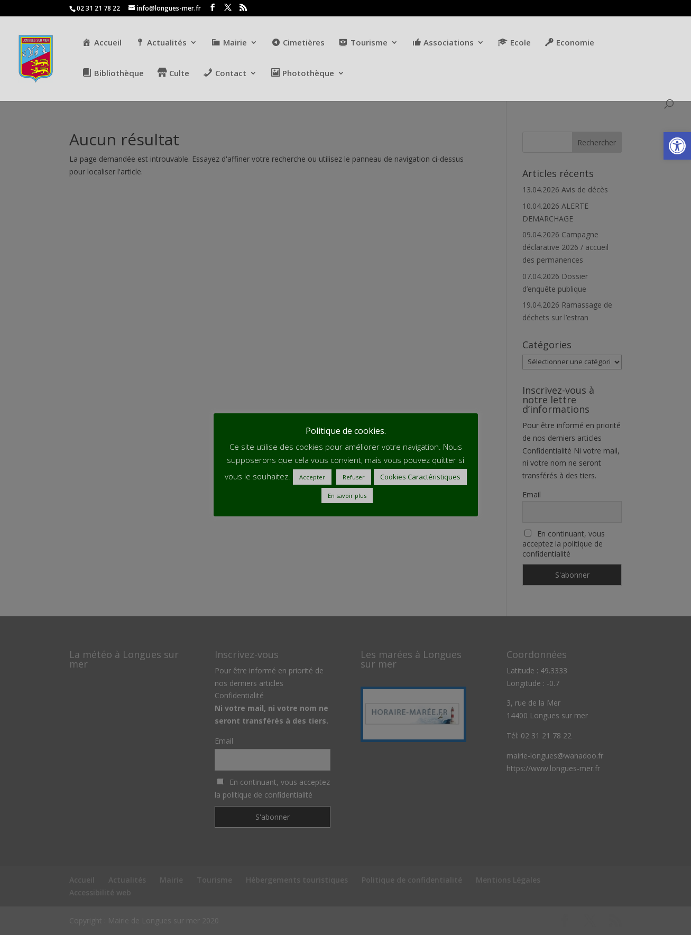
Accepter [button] (312, 477)
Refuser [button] (354, 477)
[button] (677, 146)
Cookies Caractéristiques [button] (420, 477)
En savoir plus (347, 495)
